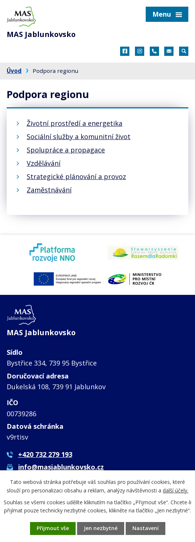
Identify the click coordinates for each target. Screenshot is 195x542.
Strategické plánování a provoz (76, 176)
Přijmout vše (52, 528)
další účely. (175, 490)
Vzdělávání (43, 163)
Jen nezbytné (100, 528)
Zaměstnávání (49, 189)
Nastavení (145, 528)
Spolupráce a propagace (66, 149)
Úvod (14, 70)
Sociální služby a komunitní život (78, 136)
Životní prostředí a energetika (74, 123)
